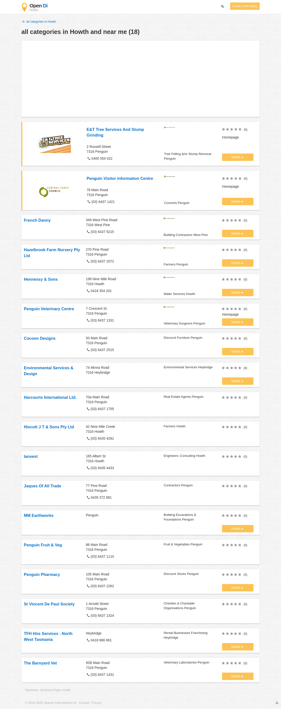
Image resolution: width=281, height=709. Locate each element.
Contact (84, 703)
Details (236, 157)
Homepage (230, 137)
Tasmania (31, 690)
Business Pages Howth (55, 690)
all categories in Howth (38, 21)
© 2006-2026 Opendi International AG (51, 703)
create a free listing (245, 6)
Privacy (96, 703)
